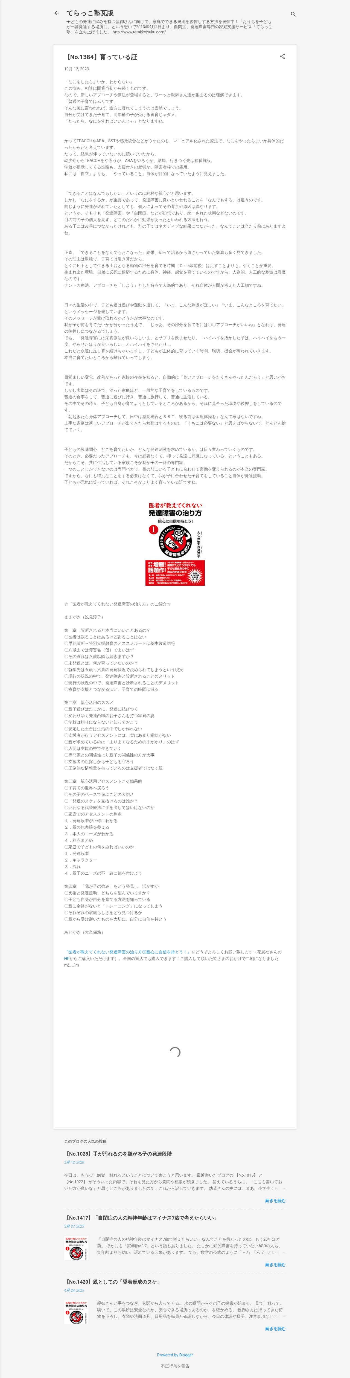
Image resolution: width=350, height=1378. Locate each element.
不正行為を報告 (175, 1366)
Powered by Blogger (175, 1355)
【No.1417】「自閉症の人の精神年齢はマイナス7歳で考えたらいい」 (141, 1218)
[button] (282, 57)
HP (66, 958)
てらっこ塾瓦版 (89, 13)
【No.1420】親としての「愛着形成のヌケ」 (113, 1282)
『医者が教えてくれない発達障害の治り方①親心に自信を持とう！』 (127, 952)
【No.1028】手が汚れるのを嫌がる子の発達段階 (118, 1154)
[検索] (293, 15)
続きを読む (275, 1200)
